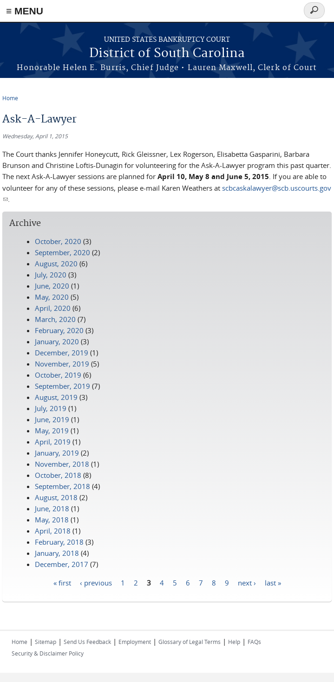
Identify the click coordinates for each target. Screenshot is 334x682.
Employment (134, 641)
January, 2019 (57, 452)
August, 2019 (56, 397)
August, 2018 (56, 497)
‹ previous (96, 582)
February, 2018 (59, 542)
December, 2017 (61, 564)
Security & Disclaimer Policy (48, 653)
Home (10, 98)
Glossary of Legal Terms (189, 641)
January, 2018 (57, 553)
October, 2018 (58, 475)
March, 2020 (55, 319)
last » (273, 582)
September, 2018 (62, 486)
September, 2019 (62, 386)
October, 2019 (58, 375)
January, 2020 (57, 341)
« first (62, 582)
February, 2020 (59, 330)
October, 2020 (58, 241)
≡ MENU (24, 11)
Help (234, 641)
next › (247, 582)
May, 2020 (52, 297)
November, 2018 (62, 464)
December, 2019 (61, 352)
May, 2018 (52, 519)
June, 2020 (52, 285)
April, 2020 (53, 308)
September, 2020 (62, 252)
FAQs (254, 641)
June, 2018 (52, 508)
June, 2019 (52, 419)
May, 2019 (52, 430)
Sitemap (45, 641)
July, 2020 (50, 274)
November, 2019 (62, 363)
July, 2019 (50, 408)
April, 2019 (53, 441)
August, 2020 (56, 263)
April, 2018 (53, 530)
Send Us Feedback (87, 641)
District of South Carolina (167, 53)
